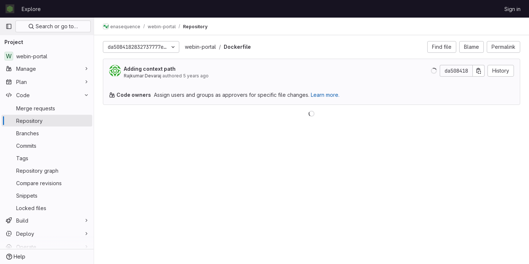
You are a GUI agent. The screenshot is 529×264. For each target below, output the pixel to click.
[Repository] (46, 120)
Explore (31, 9)
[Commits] (46, 145)
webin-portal (200, 47)
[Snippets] (46, 195)
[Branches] (46, 133)
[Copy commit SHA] (479, 71)
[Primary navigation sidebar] (9, 26)
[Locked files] (46, 208)
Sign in (512, 9)
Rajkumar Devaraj (142, 75)
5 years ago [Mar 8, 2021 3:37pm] (196, 75)
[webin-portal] (46, 56)
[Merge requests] (46, 108)
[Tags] (46, 158)
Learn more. (325, 95)
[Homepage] (10, 9)
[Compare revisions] (46, 183)
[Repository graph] (46, 170)
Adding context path (150, 69)
